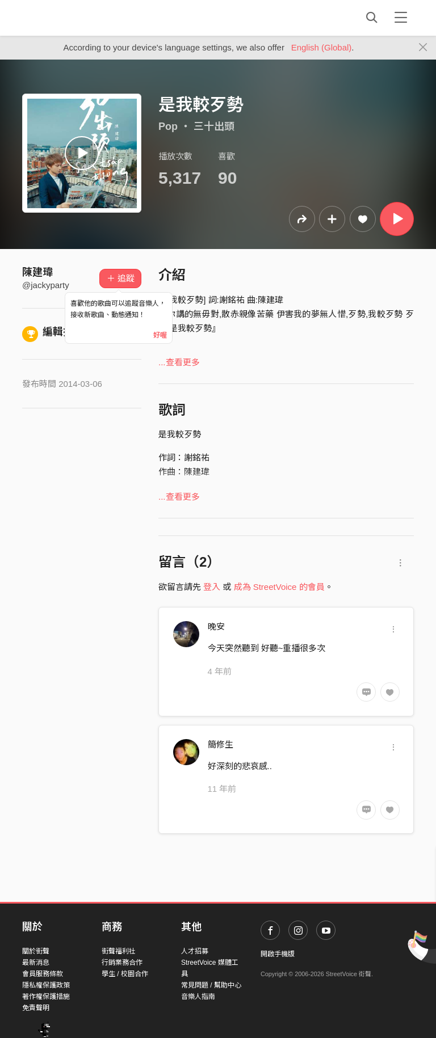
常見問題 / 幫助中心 (211, 985)
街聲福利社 (119, 951)
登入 (211, 587)
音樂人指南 (198, 997)
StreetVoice (69, 17)
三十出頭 (214, 126)
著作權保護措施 (46, 997)
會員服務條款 (42, 974)
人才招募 (194, 951)
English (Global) (321, 47)
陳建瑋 (37, 272)
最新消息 (35, 963)
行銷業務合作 (122, 963)
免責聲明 (35, 1008)
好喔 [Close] (160, 335)
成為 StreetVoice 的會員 (279, 587)
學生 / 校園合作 (125, 974)
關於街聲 (35, 951)
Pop (168, 126)
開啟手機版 (278, 954)
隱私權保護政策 (46, 985)
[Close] (423, 47)
